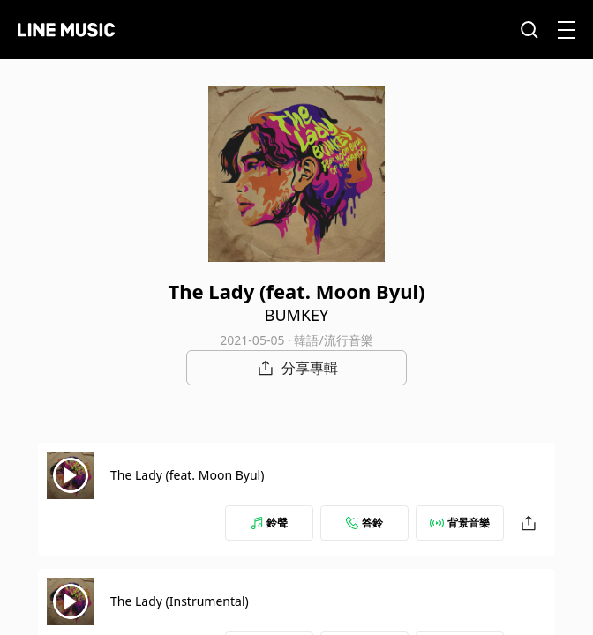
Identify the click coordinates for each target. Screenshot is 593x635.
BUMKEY (297, 314)
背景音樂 (460, 522)
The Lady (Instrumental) (179, 601)
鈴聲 (269, 522)
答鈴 (364, 522)
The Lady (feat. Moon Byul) (187, 475)
